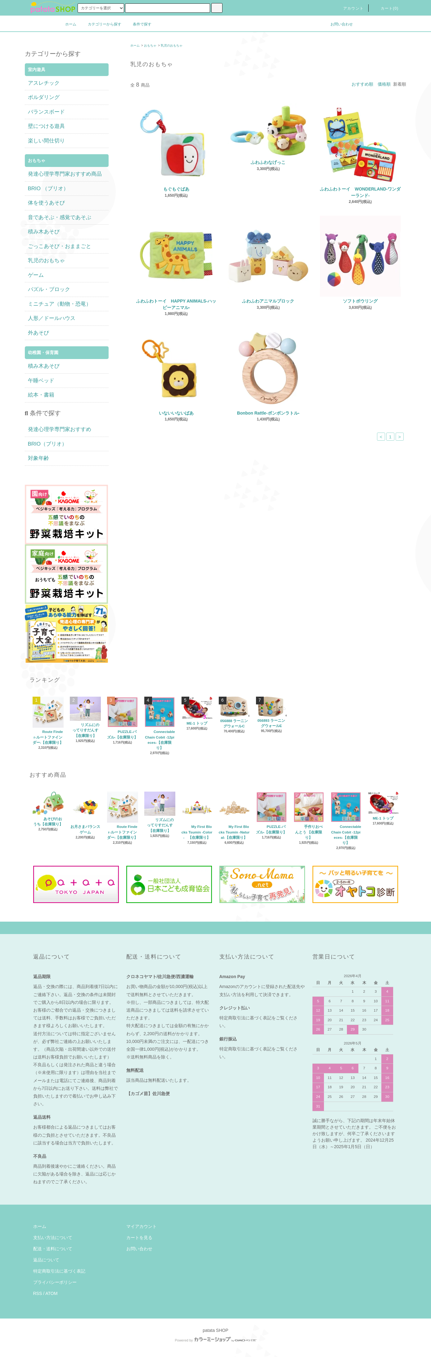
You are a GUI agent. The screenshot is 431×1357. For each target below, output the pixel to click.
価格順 (384, 84)
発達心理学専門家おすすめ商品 (65, 174)
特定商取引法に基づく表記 (59, 1271)
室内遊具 (36, 69)
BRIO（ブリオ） (47, 444)
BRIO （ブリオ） (48, 188)
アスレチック (44, 83)
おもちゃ (150, 45)
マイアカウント (141, 1226)
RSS (37, 1293)
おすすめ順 (362, 84)
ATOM (51, 1293)
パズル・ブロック (49, 289)
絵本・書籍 (41, 395)
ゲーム (36, 275)
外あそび (38, 333)
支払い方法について (52, 1237)
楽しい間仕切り (46, 141)
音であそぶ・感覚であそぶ (59, 217)
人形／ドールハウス (51, 318)
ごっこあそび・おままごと (59, 246)
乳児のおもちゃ (171, 45)
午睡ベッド (41, 381)
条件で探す (138, 24)
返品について (46, 1259)
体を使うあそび (46, 203)
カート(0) (386, 8)
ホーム (70, 24)
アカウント (350, 8)
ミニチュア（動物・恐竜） (59, 304)
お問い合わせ (338, 24)
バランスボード (46, 112)
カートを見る (139, 1237)
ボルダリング (44, 97)
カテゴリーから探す (100, 24)
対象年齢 (38, 458)
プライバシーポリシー (55, 1282)
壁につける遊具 (46, 126)
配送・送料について (52, 1248)
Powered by (215, 1340)
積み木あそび (44, 232)
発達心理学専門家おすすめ (59, 429)
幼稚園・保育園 (43, 352)
